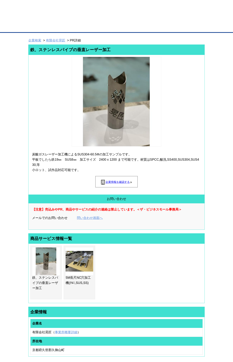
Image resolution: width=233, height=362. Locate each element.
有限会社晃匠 (55, 40)
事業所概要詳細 (66, 332)
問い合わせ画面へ (90, 218)
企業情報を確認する (118, 181)
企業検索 (34, 40)
